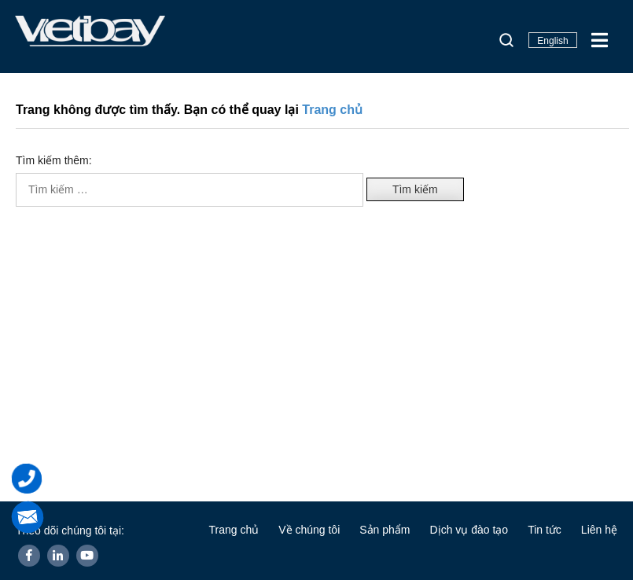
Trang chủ (332, 109)
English (552, 40)
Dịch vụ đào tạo (469, 529)
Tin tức (544, 529)
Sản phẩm (384, 529)
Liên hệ (599, 529)
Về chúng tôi (309, 529)
